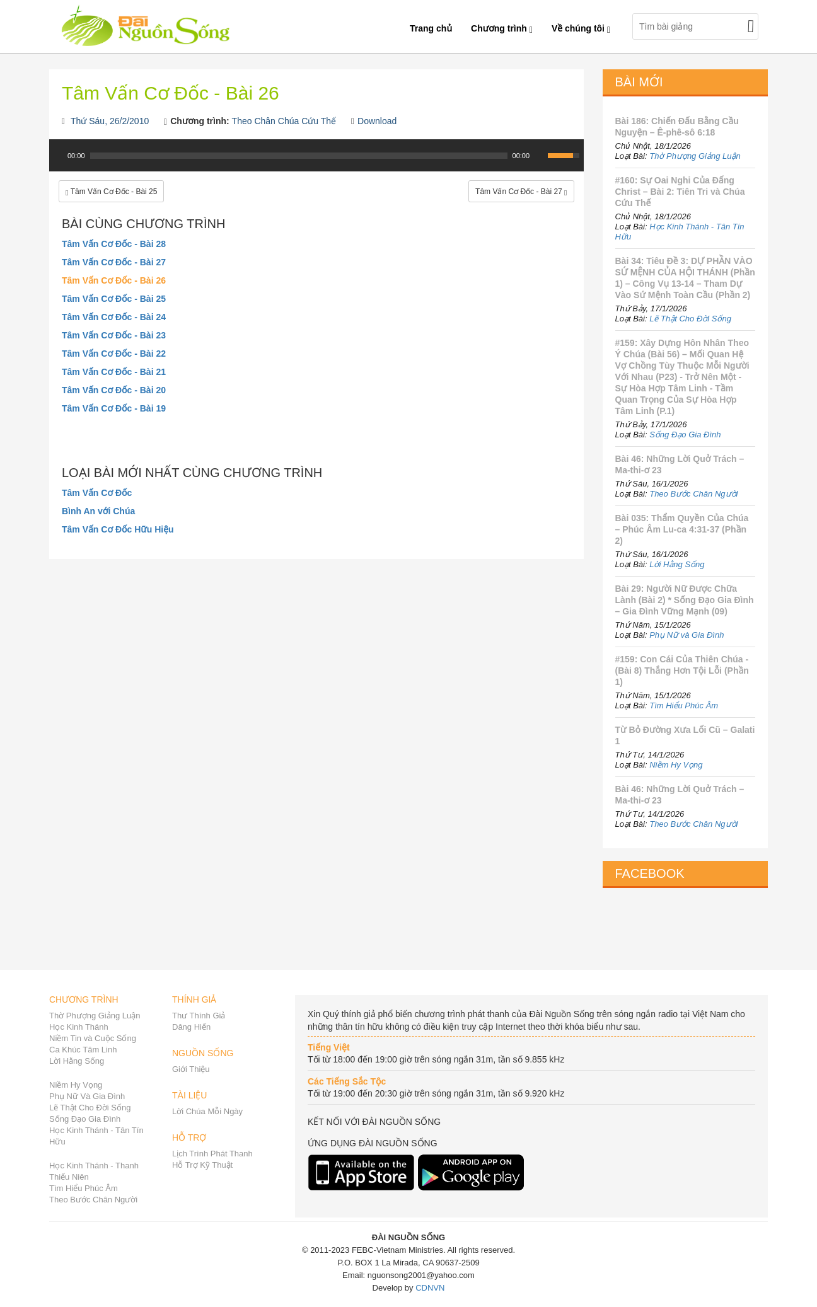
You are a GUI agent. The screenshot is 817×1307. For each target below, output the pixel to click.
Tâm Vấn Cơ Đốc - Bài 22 (114, 353)
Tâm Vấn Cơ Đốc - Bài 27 (114, 262)
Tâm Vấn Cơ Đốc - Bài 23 (114, 335)
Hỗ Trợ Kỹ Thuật (202, 1165)
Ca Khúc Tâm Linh (83, 1049)
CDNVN (429, 1288)
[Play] (57, 156)
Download (377, 121)
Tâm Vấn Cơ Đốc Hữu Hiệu (118, 529)
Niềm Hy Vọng (675, 764)
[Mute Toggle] (540, 156)
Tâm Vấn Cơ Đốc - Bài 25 (114, 298)
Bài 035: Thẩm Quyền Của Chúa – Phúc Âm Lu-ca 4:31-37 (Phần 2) (682, 529)
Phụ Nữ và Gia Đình (686, 635)
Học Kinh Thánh (78, 1027)
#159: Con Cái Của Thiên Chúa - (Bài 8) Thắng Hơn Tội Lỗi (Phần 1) (682, 670)
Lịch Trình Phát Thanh (212, 1153)
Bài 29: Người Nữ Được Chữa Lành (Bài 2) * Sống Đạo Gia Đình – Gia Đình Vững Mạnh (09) (684, 600)
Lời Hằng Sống (676, 564)
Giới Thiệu (191, 1069)
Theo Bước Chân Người (693, 493)
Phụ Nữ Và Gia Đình (87, 1096)
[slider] (298, 156)
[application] (316, 162)
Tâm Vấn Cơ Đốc (97, 492)
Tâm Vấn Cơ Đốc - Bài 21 (114, 371)
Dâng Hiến (191, 1027)
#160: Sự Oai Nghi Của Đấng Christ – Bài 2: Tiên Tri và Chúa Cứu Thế (680, 191)
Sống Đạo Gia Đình (685, 434)
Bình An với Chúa (98, 511)
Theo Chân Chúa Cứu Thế (284, 121)
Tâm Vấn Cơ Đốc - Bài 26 (114, 280)
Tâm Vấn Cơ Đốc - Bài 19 (114, 408)
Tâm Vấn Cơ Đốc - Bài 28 (114, 243)
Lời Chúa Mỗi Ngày (207, 1111)
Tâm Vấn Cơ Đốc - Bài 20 (114, 390)
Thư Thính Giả (198, 1015)
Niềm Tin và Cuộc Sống (92, 1038)
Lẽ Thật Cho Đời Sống (690, 318)
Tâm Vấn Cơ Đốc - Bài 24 (114, 317)
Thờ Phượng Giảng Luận (695, 156)
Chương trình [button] (502, 28)
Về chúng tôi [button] (581, 28)
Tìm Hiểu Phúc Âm (683, 705)
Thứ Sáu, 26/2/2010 (110, 121)
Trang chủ (431, 28)
